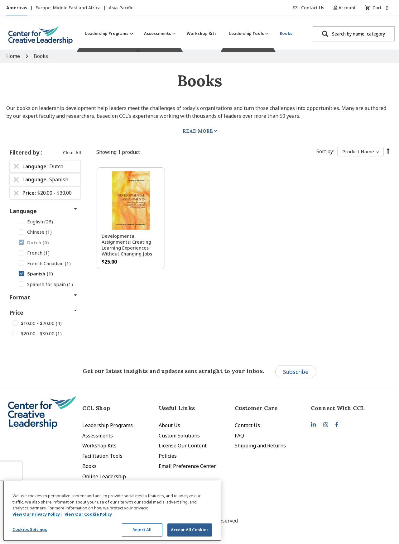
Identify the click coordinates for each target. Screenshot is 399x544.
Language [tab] (23, 211)
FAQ (239, 435)
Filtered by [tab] (25, 152)
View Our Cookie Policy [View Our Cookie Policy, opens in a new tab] (88, 514)
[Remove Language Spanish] (16, 180)
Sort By (324, 151)
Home (13, 56)
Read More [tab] (198, 131)
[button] (347, 8)
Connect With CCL (338, 408)
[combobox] (354, 33)
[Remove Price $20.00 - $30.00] (16, 193)
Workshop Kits (99, 445)
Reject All (141, 529)
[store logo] (40, 38)
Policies (168, 455)
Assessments (97, 435)
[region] (112, 510)
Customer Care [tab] (256, 408)
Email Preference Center (187, 466)
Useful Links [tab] (177, 408)
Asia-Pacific (121, 8)
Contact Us (308, 8)
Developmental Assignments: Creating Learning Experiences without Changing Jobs (127, 245)
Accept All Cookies (190, 529)
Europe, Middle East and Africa (69, 8)
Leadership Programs (107, 425)
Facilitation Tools (102, 455)
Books (89, 466)
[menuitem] (108, 33)
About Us (169, 425)
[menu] (188, 33)
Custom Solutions (179, 435)
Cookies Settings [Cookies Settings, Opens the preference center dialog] (29, 529)
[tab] (349, 408)
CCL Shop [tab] (96, 408)
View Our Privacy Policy (36, 514)
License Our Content (183, 445)
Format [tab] (19, 297)
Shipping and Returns (260, 445)
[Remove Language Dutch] (16, 166)
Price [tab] (16, 312)
